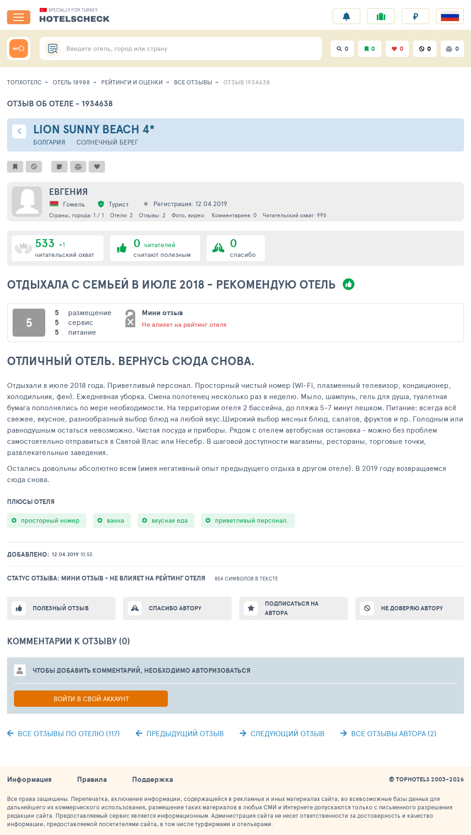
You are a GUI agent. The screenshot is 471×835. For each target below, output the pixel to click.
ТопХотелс (24, 82)
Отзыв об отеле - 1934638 (60, 103)
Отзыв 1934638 (246, 82)
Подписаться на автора (292, 608)
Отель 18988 (71, 82)
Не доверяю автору (412, 608)
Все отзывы (193, 82)
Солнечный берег (107, 142)
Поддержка (152, 779)
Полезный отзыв (61, 608)
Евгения (68, 191)
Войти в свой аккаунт (91, 698)
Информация (29, 779)
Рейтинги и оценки (132, 82)
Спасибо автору (175, 608)
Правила (92, 779)
